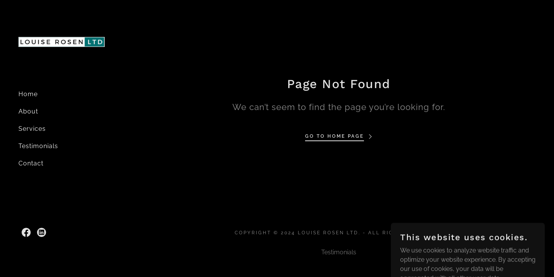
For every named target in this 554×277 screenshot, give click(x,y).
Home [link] (28, 94)
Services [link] (32, 128)
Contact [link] (30, 163)
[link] (61, 41)
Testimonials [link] (38, 146)
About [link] (28, 111)
